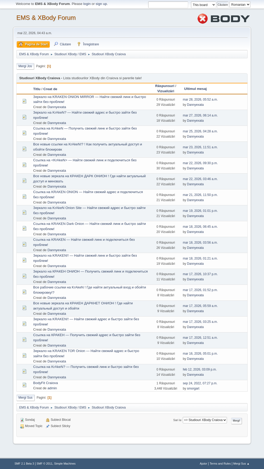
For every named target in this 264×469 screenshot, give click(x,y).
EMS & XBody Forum (46, 17)
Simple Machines (65, 463)
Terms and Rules (220, 463)
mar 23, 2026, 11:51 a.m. (200, 147)
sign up (101, 4)
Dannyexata (56, 107)
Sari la (177, 419)
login (87, 4)
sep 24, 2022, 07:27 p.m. (200, 383)
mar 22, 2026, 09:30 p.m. (200, 163)
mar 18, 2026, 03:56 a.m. (200, 242)
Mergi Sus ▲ (241, 463)
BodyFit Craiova (45, 383)
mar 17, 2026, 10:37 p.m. (200, 274)
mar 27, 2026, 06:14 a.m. (200, 115)
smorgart (193, 388)
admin (52, 388)
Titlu (36, 89)
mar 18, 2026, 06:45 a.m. (200, 227)
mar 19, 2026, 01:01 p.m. (200, 211)
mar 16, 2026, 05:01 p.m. (200, 353)
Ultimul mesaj (195, 89)
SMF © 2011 (44, 463)
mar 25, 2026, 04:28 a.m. (200, 131)
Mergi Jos (25, 66)
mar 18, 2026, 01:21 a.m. (200, 258)
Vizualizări (165, 91)
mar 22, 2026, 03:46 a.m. (200, 179)
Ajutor (203, 463)
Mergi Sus (26, 397)
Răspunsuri (164, 86)
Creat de (50, 89)
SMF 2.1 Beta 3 (24, 463)
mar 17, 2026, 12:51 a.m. (200, 338)
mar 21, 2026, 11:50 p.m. (200, 195)
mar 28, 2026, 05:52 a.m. (200, 99)
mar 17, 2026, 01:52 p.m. (200, 290)
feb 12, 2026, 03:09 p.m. (200, 369)
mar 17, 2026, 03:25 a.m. (200, 322)
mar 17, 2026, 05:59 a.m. (200, 306)
